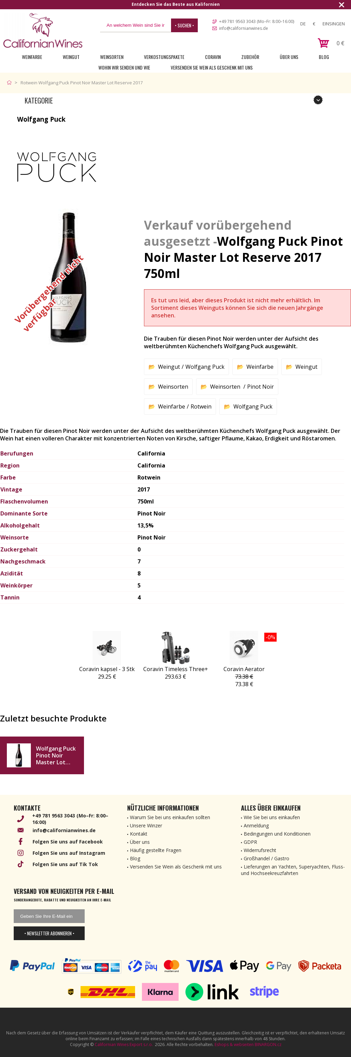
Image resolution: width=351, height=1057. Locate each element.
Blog (324, 56)
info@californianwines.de (243, 28)
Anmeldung (256, 825)
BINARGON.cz (268, 1044)
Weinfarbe (32, 56)
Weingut (71, 56)
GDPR (250, 842)
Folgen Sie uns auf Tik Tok (65, 864)
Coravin (213, 56)
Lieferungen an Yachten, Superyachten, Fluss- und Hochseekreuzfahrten (293, 869)
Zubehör (250, 56)
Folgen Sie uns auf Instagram (69, 853)
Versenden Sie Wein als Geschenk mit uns (212, 67)
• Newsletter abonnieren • (49, 933)
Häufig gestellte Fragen (155, 850)
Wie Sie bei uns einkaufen (272, 817)
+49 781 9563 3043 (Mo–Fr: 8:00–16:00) (256, 21)
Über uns (289, 56)
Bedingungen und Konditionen (277, 833)
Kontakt (138, 833)
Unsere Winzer (146, 825)
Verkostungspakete (164, 56)
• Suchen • (184, 25)
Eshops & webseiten (234, 1044)
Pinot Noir (260, 386)
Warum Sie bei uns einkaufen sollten (170, 817)
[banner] (42, 30)
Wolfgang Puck (205, 366)
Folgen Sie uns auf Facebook (68, 841)
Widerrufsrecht (260, 850)
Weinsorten (111, 56)
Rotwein (201, 406)
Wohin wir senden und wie (124, 67)
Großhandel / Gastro (266, 858)
